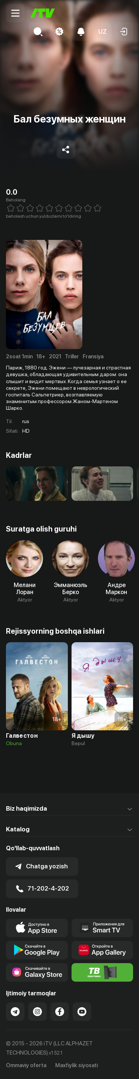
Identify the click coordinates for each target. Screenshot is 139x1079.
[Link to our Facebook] (59, 1011)
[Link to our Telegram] (15, 1011)
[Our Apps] (102, 928)
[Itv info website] (102, 972)
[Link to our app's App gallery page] (102, 950)
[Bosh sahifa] (42, 13)
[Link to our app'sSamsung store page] (37, 972)
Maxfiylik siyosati (76, 1065)
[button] (102, 31)
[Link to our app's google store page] (37, 950)
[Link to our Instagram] (37, 1011)
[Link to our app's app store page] (37, 928)
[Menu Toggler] (15, 13)
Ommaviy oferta (26, 1065)
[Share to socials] (66, 149)
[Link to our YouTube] (82, 1011)
